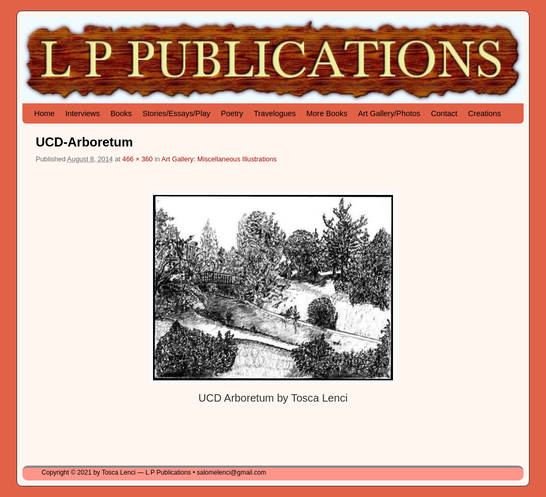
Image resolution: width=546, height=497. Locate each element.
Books (121, 113)
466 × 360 (137, 159)
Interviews (82, 113)
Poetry (232, 113)
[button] (273, 288)
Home (44, 113)
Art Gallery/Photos (389, 113)
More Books (327, 113)
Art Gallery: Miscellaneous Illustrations (219, 159)
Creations (484, 113)
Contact (444, 113)
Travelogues (275, 113)
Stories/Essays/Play (176, 113)
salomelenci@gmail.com (231, 472)
